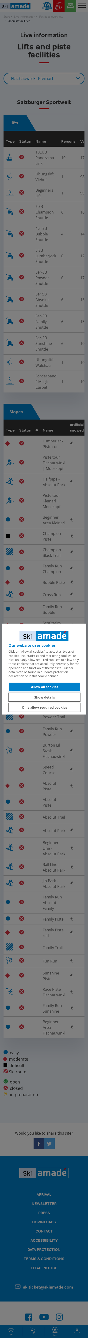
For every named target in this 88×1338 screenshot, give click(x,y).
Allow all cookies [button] (44, 687)
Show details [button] (44, 697)
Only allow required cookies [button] (44, 707)
